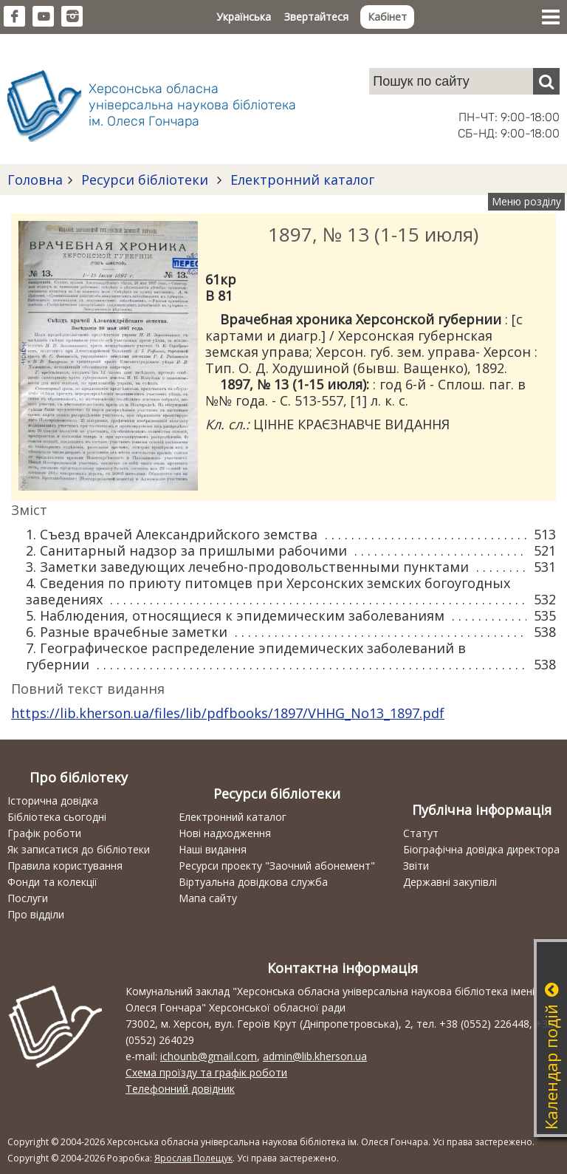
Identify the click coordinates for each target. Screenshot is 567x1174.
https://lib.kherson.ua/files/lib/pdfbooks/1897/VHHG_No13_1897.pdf (227, 713)
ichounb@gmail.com (208, 1056)
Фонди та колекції (52, 882)
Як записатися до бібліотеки (78, 849)
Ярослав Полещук (193, 1158)
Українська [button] (243, 17)
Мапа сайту (208, 898)
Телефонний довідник (180, 1089)
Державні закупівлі (450, 882)
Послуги (27, 898)
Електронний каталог (300, 179)
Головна (35, 179)
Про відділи (35, 914)
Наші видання (213, 849)
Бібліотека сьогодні (56, 817)
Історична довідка (52, 801)
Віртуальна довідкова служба (253, 882)
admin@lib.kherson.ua (315, 1056)
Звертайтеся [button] (316, 17)
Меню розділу (526, 201)
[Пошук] (546, 81)
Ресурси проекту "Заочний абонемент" (277, 866)
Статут (421, 833)
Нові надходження (225, 833)
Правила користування (65, 866)
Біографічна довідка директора (481, 849)
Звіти (416, 866)
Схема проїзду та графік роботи (206, 1072)
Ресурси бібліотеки (145, 179)
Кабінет (387, 17)
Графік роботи (44, 833)
